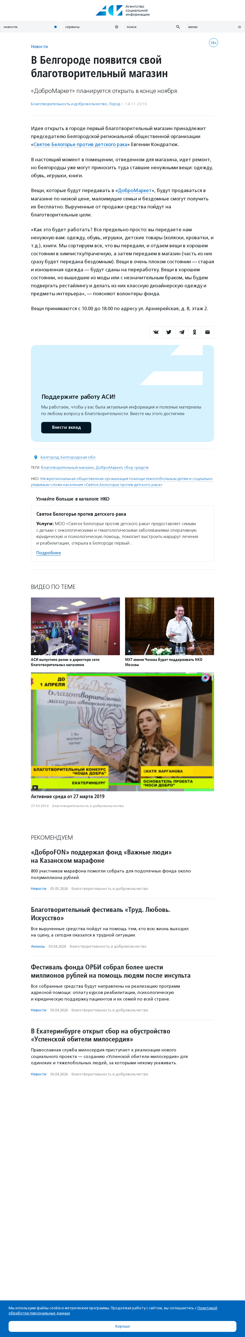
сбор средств (136, 467)
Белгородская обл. (78, 457)
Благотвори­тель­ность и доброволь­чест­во (69, 103)
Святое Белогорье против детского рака (80, 144)
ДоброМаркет (135, 190)
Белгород (50, 457)
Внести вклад (66, 427)
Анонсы (38, 946)
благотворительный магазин (67, 467)
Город (114, 103)
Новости (39, 46)
